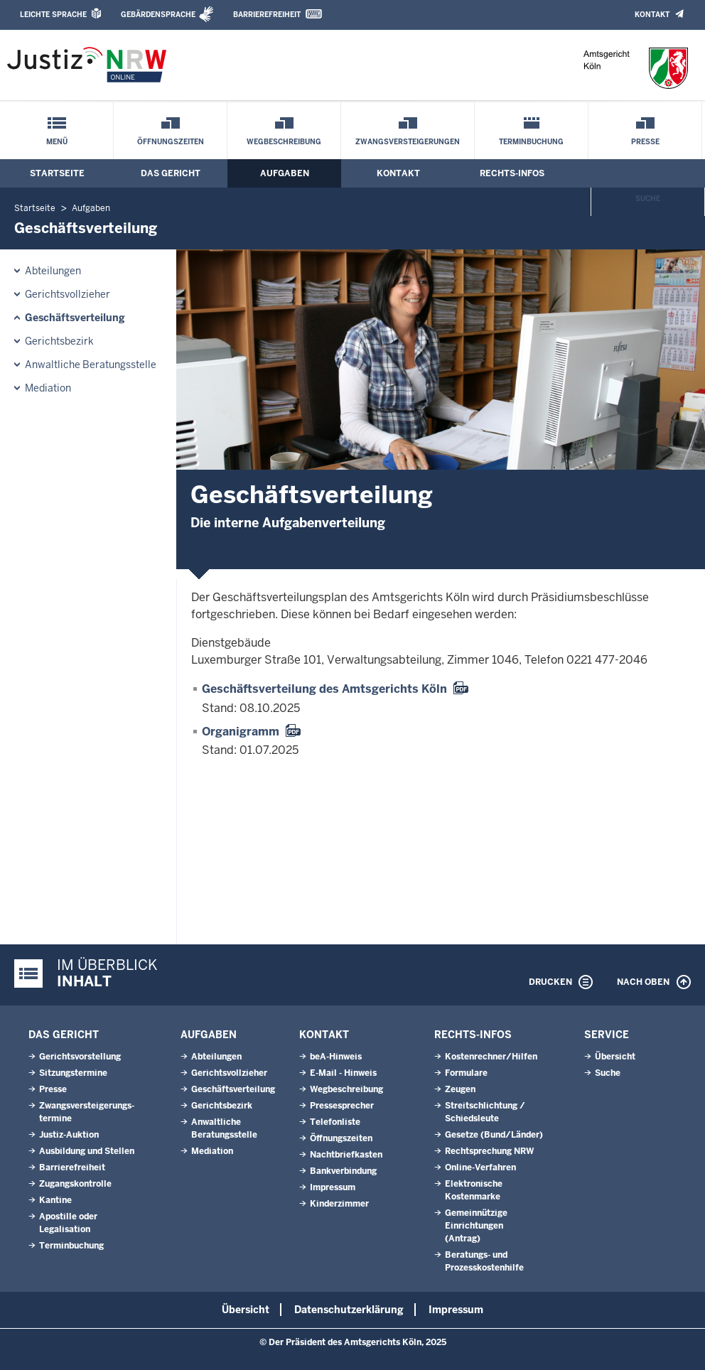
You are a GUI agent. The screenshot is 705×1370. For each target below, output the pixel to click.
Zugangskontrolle (75, 1184)
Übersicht (615, 1056)
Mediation (48, 388)
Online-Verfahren (480, 1167)
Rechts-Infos (512, 173)
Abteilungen (53, 270)
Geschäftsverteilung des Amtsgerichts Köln (324, 688)
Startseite (57, 173)
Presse (645, 141)
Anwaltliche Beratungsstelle (90, 364)
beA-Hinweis (336, 1056)
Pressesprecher (342, 1105)
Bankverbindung (343, 1171)
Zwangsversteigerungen (407, 141)
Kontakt (652, 14)
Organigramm (240, 731)
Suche (647, 198)
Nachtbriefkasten (346, 1154)
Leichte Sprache (53, 14)
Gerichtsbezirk (59, 341)
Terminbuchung (531, 141)
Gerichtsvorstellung (80, 1056)
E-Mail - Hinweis (343, 1073)
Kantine (55, 1200)
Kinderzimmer (339, 1203)
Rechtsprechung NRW (489, 1151)
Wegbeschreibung (284, 141)
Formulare (466, 1073)
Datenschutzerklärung (349, 1309)
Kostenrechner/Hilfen (491, 1056)
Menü (57, 141)
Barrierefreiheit (267, 14)
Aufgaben (284, 173)
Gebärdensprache (158, 14)
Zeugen (460, 1089)
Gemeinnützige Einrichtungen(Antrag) (476, 1225)
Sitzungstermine (73, 1073)
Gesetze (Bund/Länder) (494, 1134)
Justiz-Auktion (69, 1134)
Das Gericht (170, 173)
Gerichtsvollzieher (67, 294)
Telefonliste (335, 1122)
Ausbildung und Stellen (86, 1151)
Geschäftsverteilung (75, 317)
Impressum (332, 1187)
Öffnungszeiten (170, 141)
